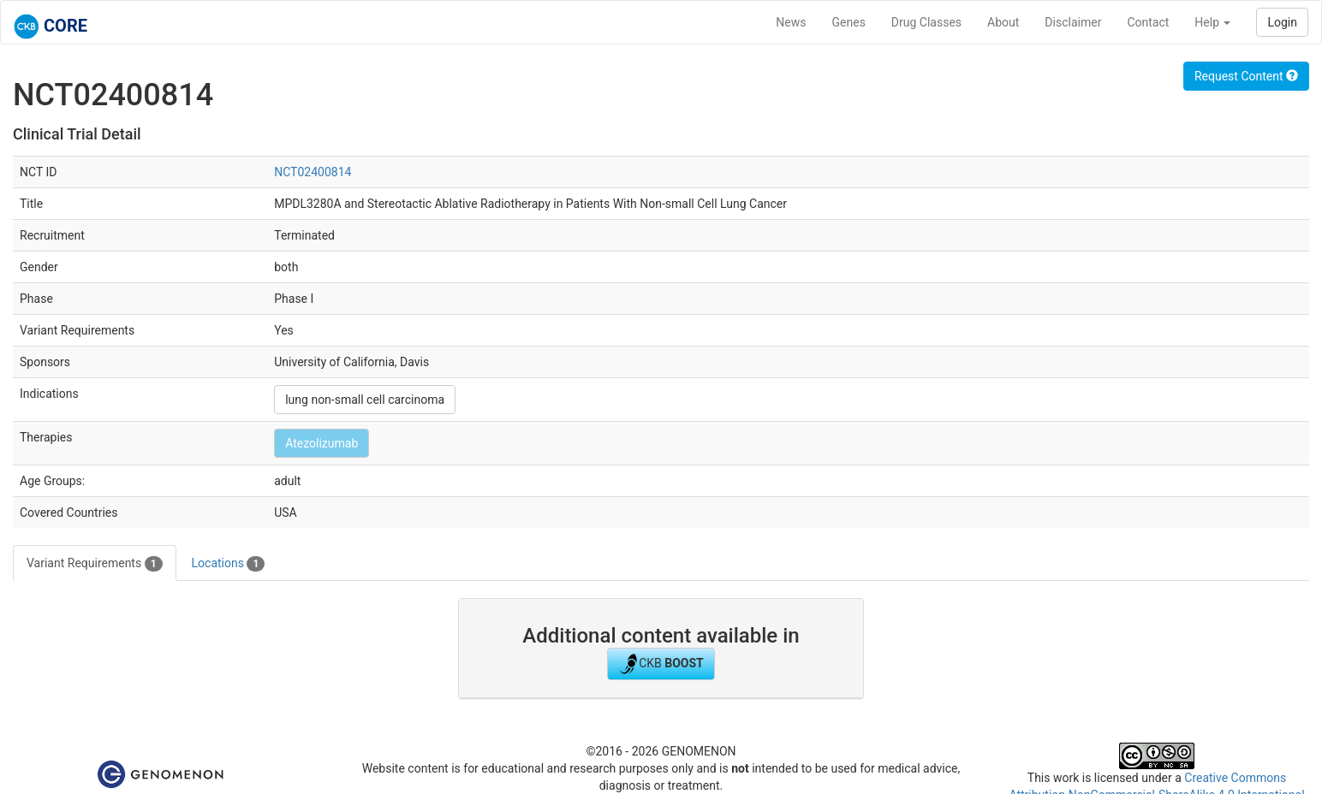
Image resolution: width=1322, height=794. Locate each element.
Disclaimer (1073, 22)
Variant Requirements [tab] (95, 564)
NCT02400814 (312, 172)
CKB (661, 664)
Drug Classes (926, 22)
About (1003, 22)
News (791, 22)
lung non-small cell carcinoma (364, 399)
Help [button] (1212, 22)
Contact (1148, 22)
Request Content (1246, 76)
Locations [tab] (228, 564)
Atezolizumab (321, 443)
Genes (849, 22)
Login (1282, 22)
